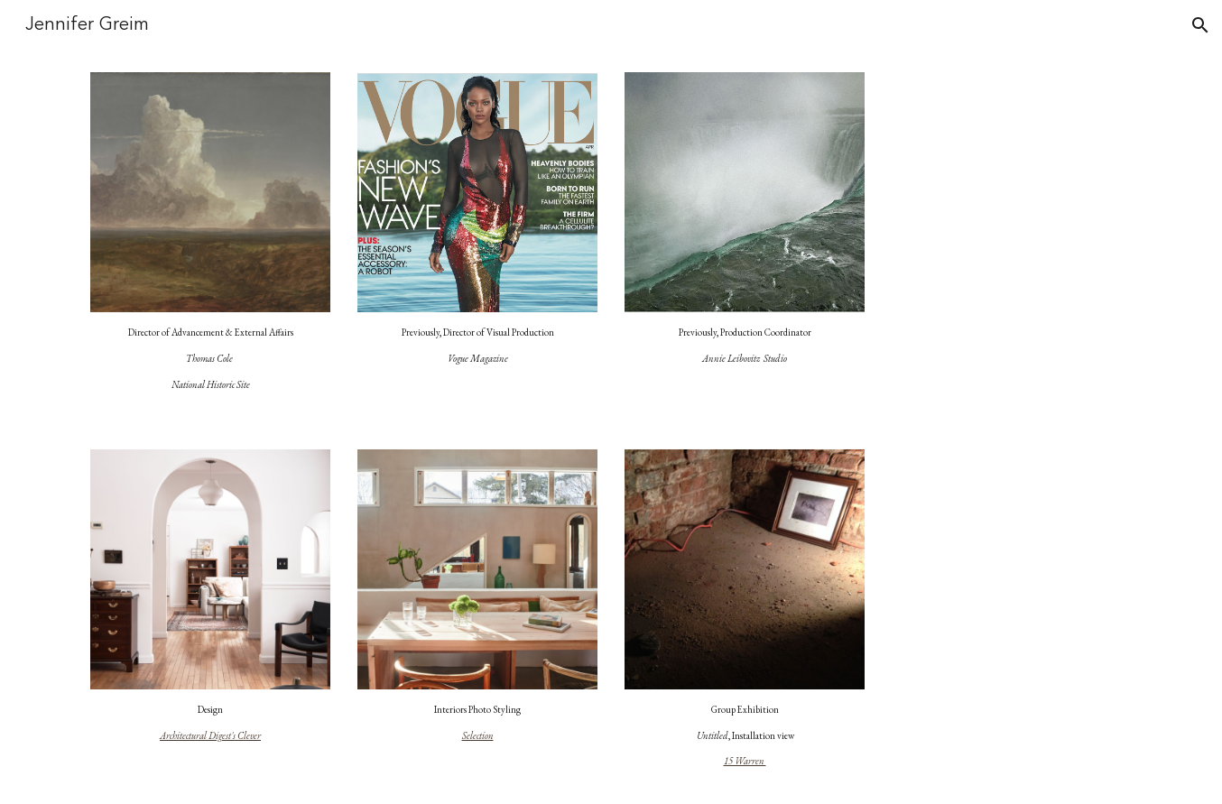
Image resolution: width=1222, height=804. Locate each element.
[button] (1200, 25)
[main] (210, 358)
